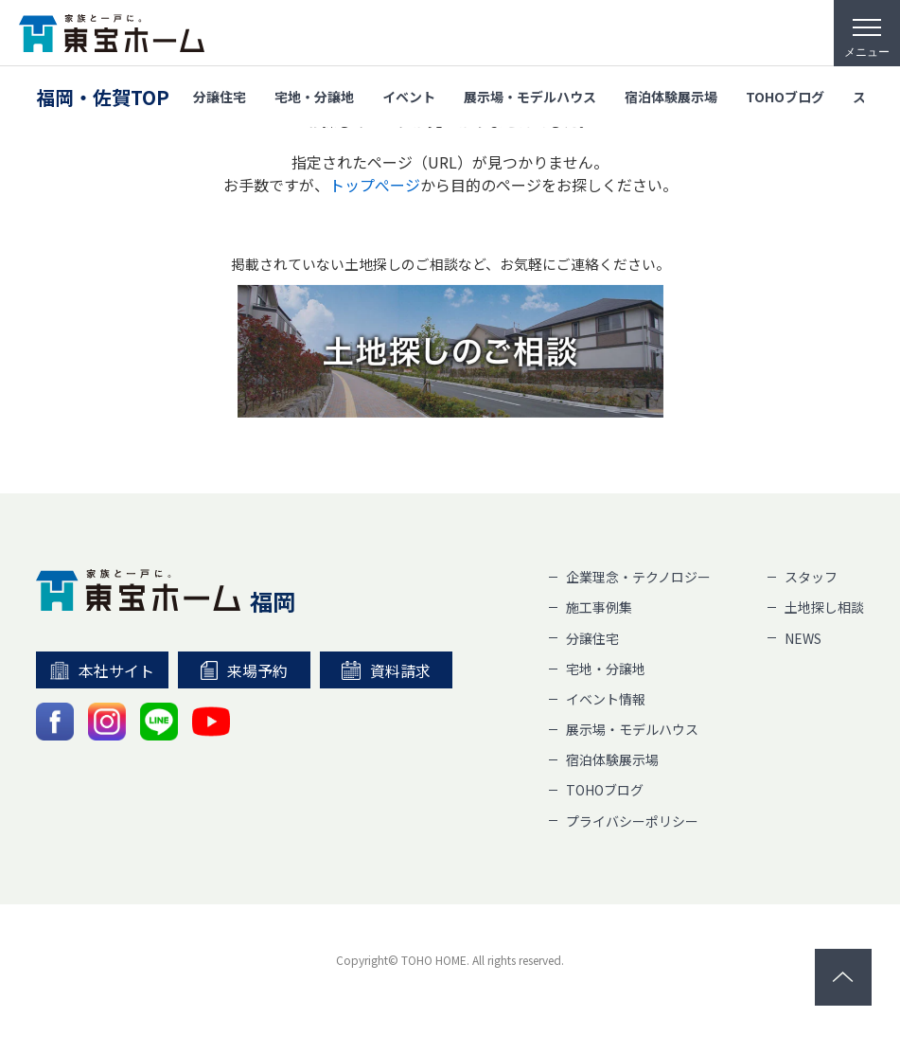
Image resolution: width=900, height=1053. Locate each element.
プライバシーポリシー (632, 821)
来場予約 (244, 670)
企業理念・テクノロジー (638, 576)
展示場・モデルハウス (530, 96)
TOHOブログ (785, 96)
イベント (408, 96)
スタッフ (811, 576)
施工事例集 (599, 607)
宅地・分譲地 (314, 96)
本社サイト (102, 670)
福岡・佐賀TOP (102, 97)
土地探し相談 (824, 607)
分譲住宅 (219, 96)
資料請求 (386, 670)
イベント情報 (605, 698)
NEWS (803, 638)
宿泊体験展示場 (671, 96)
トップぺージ (374, 184)
